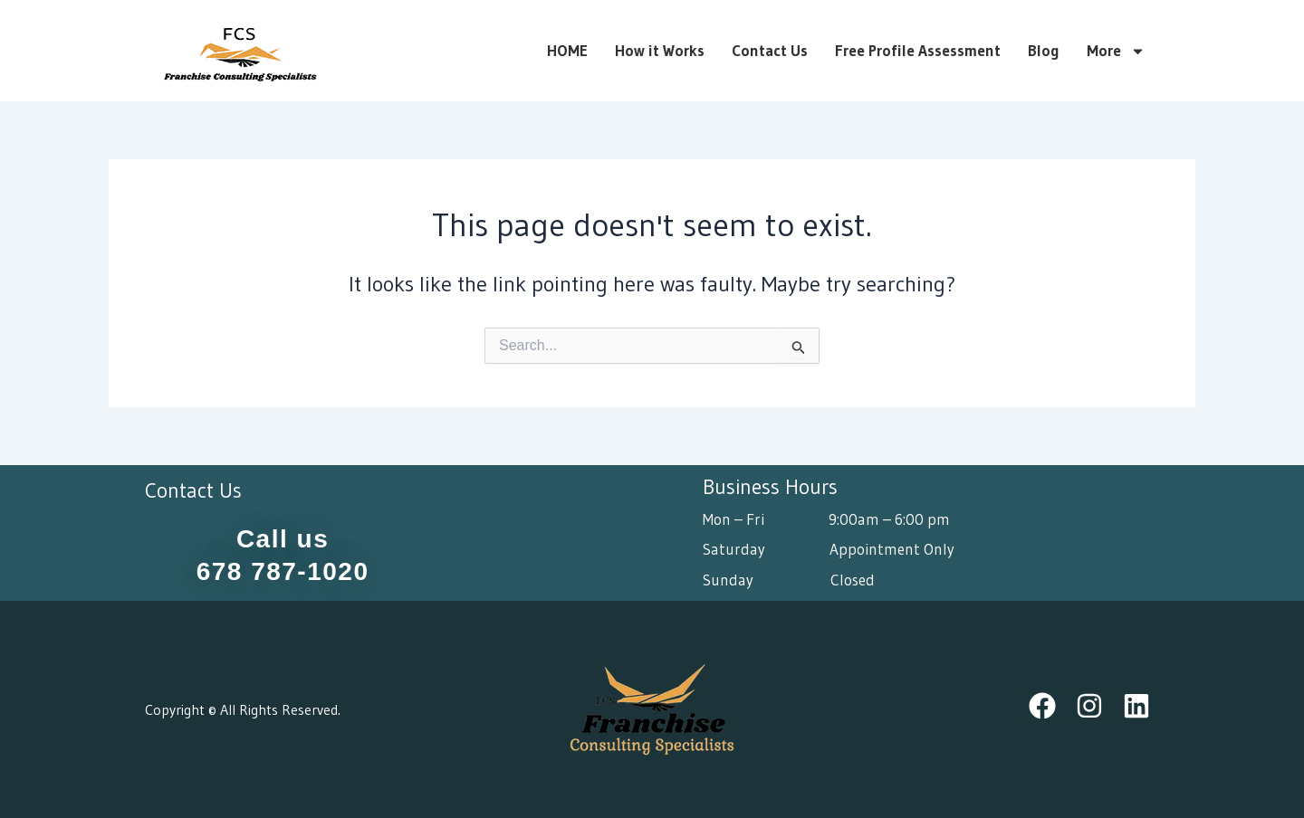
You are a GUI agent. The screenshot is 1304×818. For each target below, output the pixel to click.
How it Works (660, 51)
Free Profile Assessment (918, 51)
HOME (567, 51)
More (1116, 51)
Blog (1044, 51)
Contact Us (770, 51)
